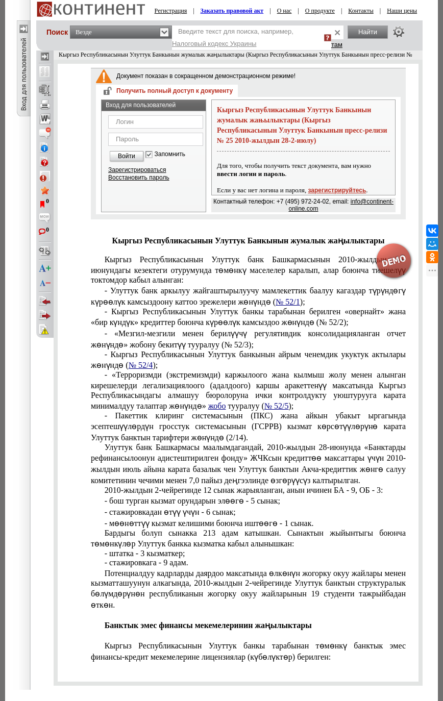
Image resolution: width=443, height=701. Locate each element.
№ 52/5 (276, 406)
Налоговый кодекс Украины (214, 43)
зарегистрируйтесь (337, 190)
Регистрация (171, 10)
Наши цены (402, 10)
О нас (284, 10)
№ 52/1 (288, 301)
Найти (367, 32)
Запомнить (170, 154)
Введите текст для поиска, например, (232, 37)
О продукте (320, 10)
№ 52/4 (141, 365)
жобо (217, 406)
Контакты (361, 10)
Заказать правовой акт (232, 10)
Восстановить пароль (138, 177)
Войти (126, 156)
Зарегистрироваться (137, 169)
